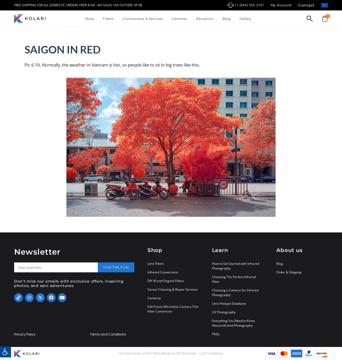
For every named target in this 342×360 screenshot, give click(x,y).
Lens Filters (155, 263)
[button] (5, 351)
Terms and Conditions (108, 334)
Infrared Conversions (162, 272)
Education (205, 19)
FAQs (216, 334)
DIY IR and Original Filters (165, 281)
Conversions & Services (143, 19)
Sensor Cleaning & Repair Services (172, 289)
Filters (108, 19)
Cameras (179, 19)
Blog (227, 19)
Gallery (246, 19)
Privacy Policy (25, 334)
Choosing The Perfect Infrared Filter (234, 279)
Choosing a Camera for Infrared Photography (235, 292)
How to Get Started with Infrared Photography (235, 266)
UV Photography (224, 312)
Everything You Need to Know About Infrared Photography (233, 323)
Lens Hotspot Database (229, 303)
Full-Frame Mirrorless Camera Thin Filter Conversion (172, 309)
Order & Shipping (288, 272)
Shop (89, 19)
